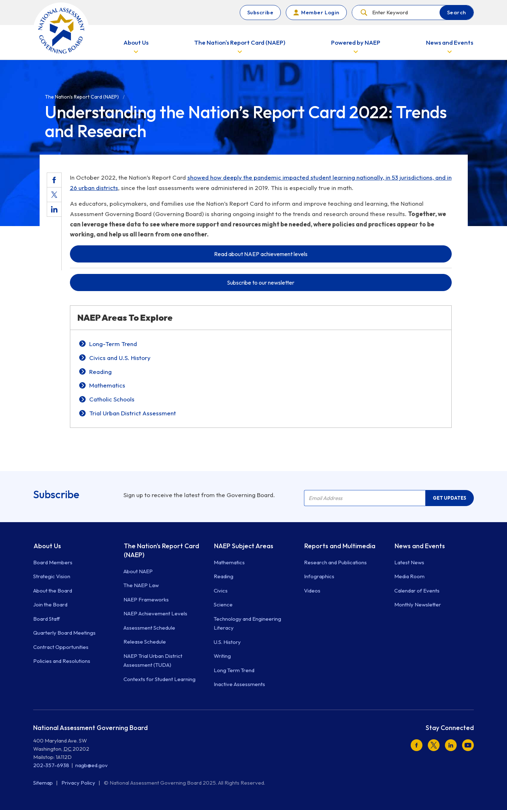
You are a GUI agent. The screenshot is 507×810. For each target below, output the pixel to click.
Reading (100, 371)
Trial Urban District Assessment (132, 413)
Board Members (52, 562)
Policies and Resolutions (61, 661)
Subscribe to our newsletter (260, 282)
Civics (221, 590)
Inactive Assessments (239, 684)
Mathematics (107, 385)
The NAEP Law (141, 585)
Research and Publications (335, 562)
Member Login (320, 12)
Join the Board (50, 604)
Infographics (319, 576)
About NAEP (138, 571)
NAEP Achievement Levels (155, 613)
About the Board (52, 590)
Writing (222, 655)
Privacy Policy (78, 782)
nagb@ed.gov (91, 765)
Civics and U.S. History (120, 357)
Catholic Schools (112, 399)
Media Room (409, 576)
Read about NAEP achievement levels (261, 254)
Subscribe (260, 12)
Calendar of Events (417, 590)
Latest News (409, 562)
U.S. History (227, 642)
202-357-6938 (51, 765)
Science (223, 604)
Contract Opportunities (60, 647)
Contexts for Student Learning (159, 679)
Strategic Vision (51, 576)
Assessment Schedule (149, 627)
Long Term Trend (234, 670)
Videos (312, 590)
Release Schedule (144, 641)
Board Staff (46, 618)
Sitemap (43, 782)
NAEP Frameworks (146, 599)
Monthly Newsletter (417, 604)
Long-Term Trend (113, 344)
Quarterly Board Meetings (64, 632)
